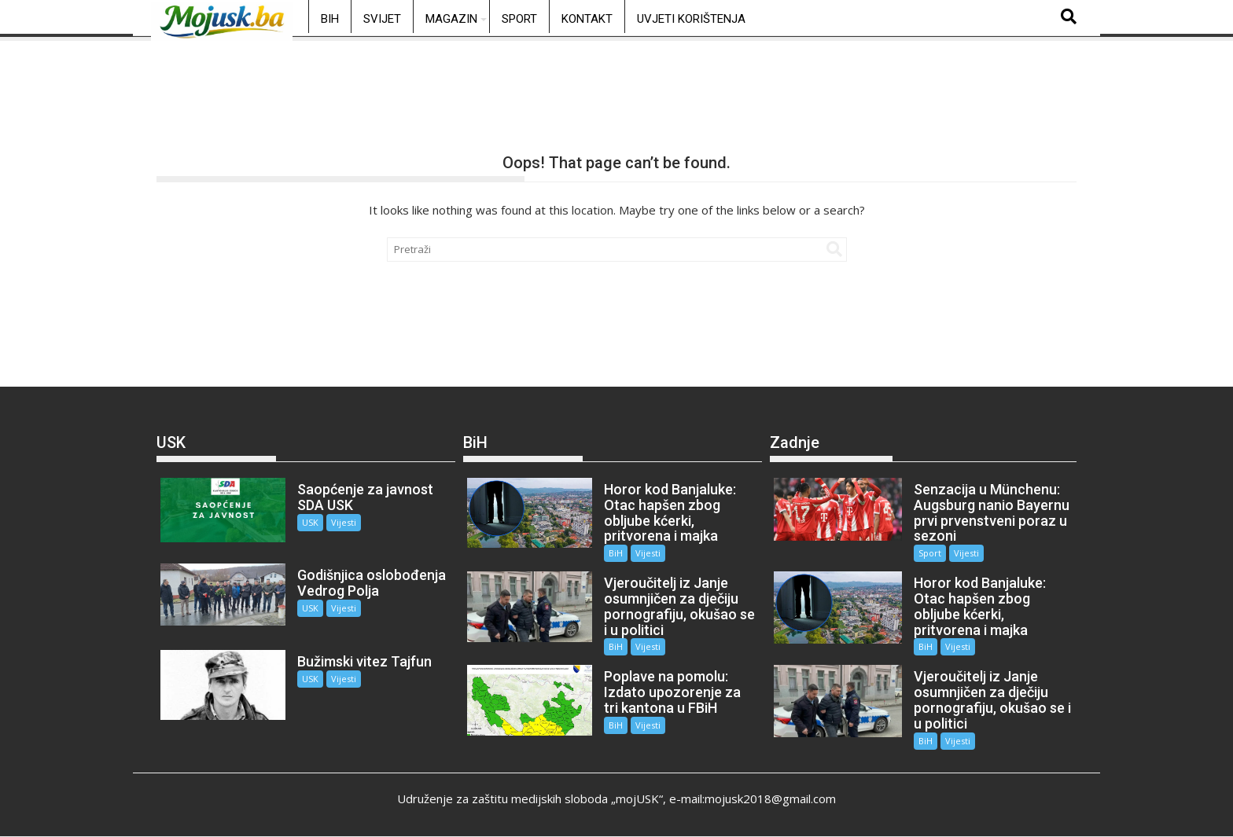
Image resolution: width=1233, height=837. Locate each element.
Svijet (382, 19)
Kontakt (587, 19)
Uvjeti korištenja (691, 19)
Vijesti (343, 522)
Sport (519, 19)
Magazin (451, 19)
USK (310, 522)
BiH (330, 19)
